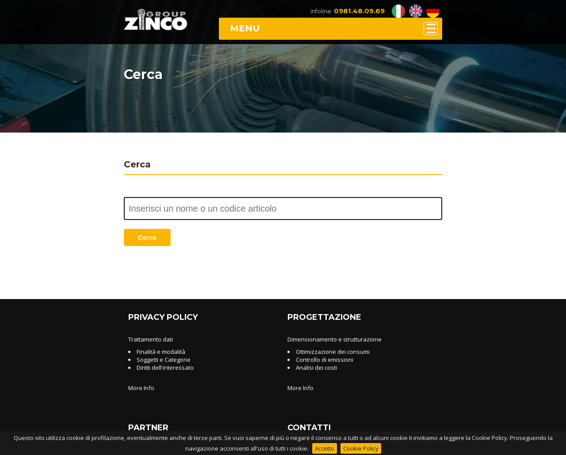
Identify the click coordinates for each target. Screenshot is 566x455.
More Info (141, 388)
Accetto (324, 448)
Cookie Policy (361, 448)
